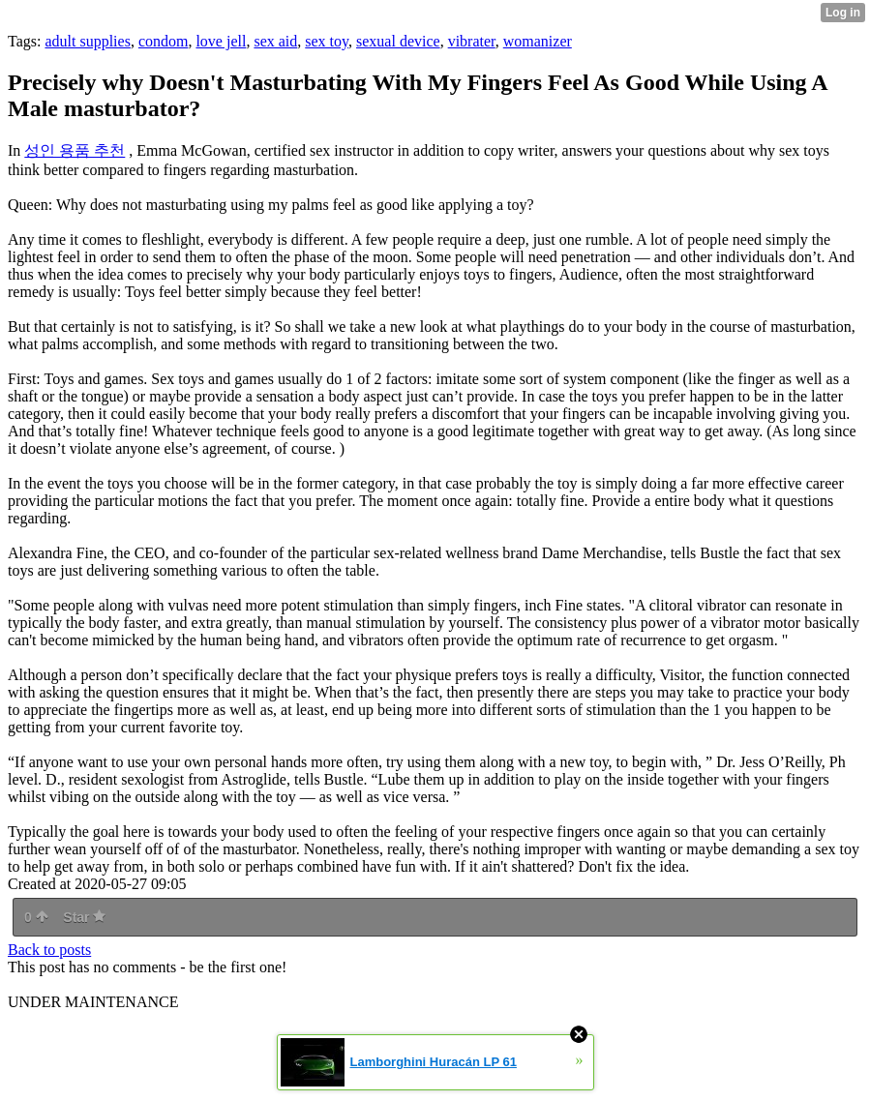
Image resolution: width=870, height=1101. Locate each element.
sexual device (398, 41)
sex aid (275, 41)
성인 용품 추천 (74, 150)
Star (84, 917)
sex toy (326, 41)
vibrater (471, 41)
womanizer (537, 41)
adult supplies (87, 41)
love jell (220, 41)
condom (163, 41)
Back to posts (49, 949)
